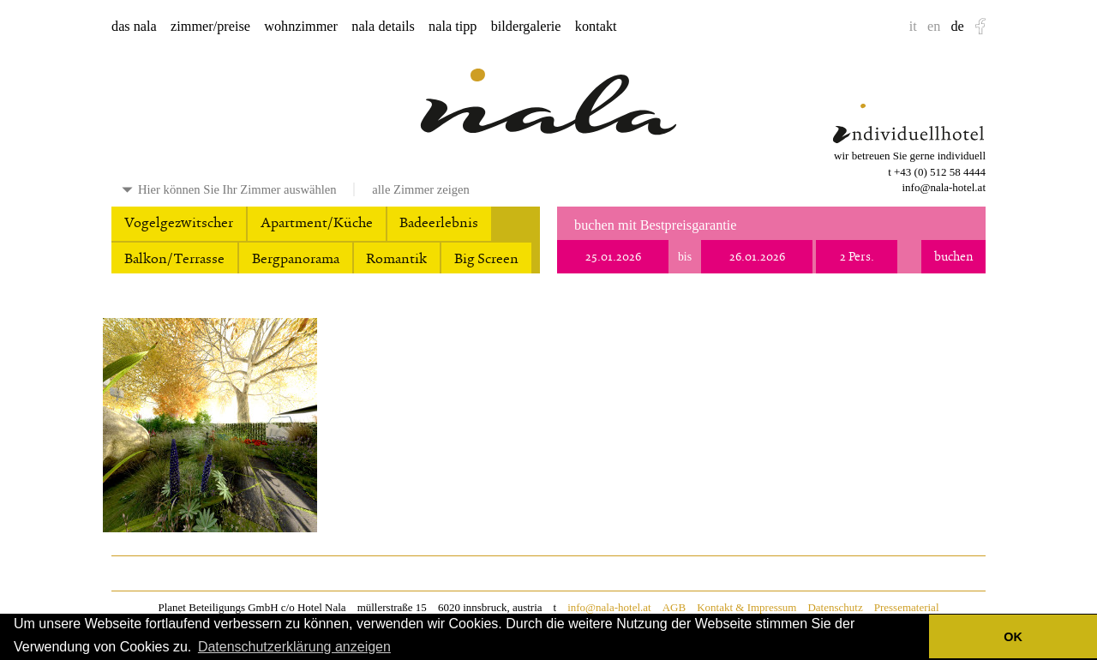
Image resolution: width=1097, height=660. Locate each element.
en (933, 26)
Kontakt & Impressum (746, 607)
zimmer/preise (210, 26)
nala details (383, 26)
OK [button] (1013, 637)
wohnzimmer (301, 26)
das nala (134, 26)
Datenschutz (834, 607)
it (913, 26)
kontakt (596, 26)
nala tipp (453, 26)
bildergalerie (526, 26)
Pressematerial (906, 607)
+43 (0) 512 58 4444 (940, 171)
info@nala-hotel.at (944, 187)
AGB (674, 607)
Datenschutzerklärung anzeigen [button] (294, 646)
